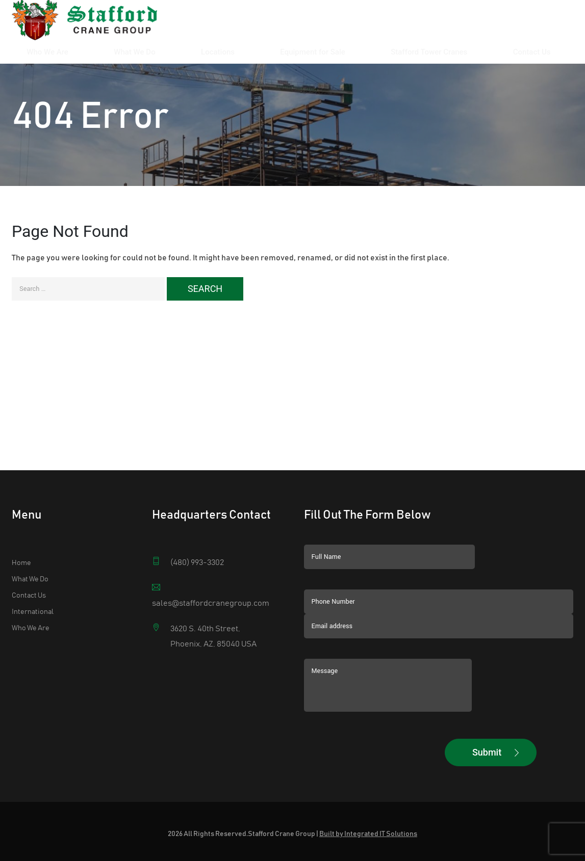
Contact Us (547, 24)
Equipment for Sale (391, 24)
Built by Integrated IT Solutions (368, 834)
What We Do (275, 24)
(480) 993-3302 (197, 562)
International (33, 611)
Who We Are (220, 24)
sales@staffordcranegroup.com (210, 603)
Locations (327, 24)
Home (21, 563)
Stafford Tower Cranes (476, 24)
